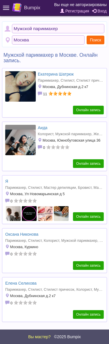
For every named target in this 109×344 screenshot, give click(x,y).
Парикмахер (48, 80)
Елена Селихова (21, 283)
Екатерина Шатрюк (56, 74)
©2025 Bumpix (67, 336)
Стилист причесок (91, 80)
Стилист (67, 80)
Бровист (85, 188)
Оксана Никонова (21, 234)
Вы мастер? (39, 336)
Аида (42, 127)
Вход (99, 11)
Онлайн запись (88, 110)
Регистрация (74, 11)
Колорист (45, 134)
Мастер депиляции (60, 188)
